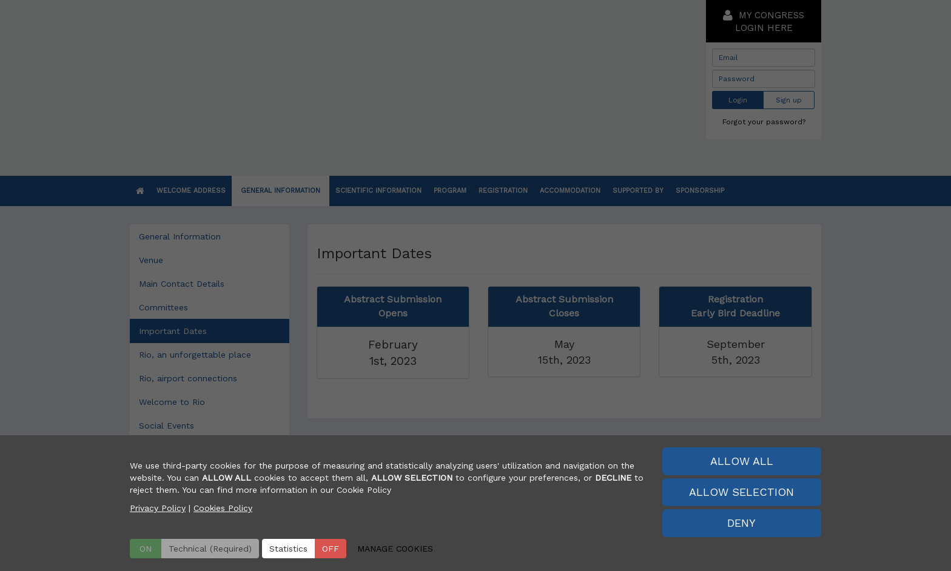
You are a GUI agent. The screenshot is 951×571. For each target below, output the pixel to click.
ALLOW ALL (741, 461)
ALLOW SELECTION (741, 492)
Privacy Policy (158, 508)
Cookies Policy (222, 508)
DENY (741, 522)
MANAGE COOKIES (395, 548)
